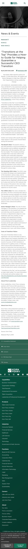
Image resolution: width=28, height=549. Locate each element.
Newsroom (4, 39)
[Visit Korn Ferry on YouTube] (18, 374)
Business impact (7, 516)
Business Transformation (9, 382)
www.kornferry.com (17, 321)
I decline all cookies (7, 545)
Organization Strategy (8, 385)
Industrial (4, 438)
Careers (4, 491)
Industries (5, 424)
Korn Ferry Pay (6, 416)
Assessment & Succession (9, 391)
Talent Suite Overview (8, 405)
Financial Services (7, 430)
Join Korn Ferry (6, 500)
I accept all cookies (20, 545)
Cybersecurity (6, 460)
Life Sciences (6, 435)
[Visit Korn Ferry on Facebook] (4, 374)
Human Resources (7, 466)
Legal (3, 472)
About (4, 505)
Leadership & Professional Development (13, 397)
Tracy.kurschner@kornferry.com (10, 328)
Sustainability (6, 486)
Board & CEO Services (8, 452)
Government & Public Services (11, 444)
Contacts (4, 351)
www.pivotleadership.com (8, 302)
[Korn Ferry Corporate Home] (14, 3)
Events (3, 42)
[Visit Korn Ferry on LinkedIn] (0, 374)
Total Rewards (6, 388)
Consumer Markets (7, 427)
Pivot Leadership (6, 99)
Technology (5, 441)
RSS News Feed (6, 357)
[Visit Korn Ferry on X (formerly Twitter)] (9, 374)
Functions (5, 449)
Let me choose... (5, 541)
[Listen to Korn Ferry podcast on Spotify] (27, 374)
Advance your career (8, 497)
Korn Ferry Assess (7, 410)
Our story (5, 508)
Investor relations (7, 522)
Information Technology (9, 469)
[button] (3, 3)
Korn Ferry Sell (6, 419)
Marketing (5, 475)
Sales (3, 480)
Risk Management (7, 478)
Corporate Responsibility (9, 519)
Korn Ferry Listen (7, 413)
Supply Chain (6, 483)
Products (5, 402)
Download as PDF (21, 70)
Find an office (6, 513)
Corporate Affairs (7, 458)
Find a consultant (7, 511)
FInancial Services (7, 463)
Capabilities (6, 379)
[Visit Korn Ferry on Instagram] (13, 374)
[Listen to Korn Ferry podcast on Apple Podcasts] (23, 374)
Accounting (5, 455)
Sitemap (4, 362)
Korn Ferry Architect (8, 407)
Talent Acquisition (7, 394)
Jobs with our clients (8, 494)
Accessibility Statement (8, 341)
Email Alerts (4, 45)
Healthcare (5, 433)
